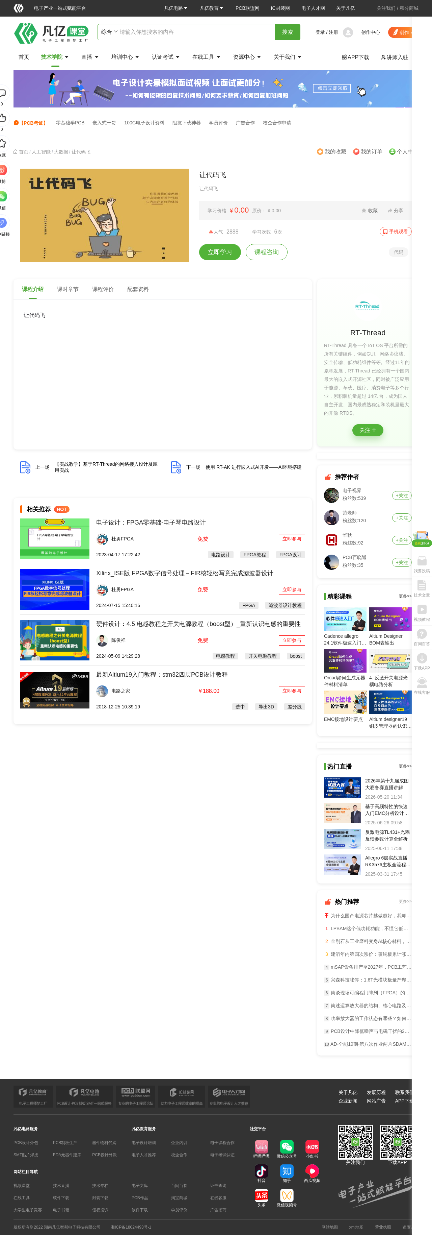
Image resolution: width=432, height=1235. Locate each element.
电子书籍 (61, 1210)
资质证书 (410, 1227)
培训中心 (125, 57)
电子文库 (140, 1185)
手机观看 (398, 231)
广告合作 (245, 122)
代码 (398, 252)
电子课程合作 (222, 1142)
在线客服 (218, 1197)
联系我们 (404, 1092)
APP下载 (355, 57)
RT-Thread (368, 333)
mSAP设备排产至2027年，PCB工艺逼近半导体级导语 (368, 967)
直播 (90, 57)
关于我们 (288, 57)
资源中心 (247, 57)
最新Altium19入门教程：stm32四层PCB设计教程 (162, 674)
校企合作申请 (277, 122)
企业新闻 (348, 1101)
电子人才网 (313, 8)
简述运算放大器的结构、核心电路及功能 (368, 1006)
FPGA (248, 605)
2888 (232, 232)
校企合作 (179, 1155)
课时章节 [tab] (68, 289)
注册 (333, 32)
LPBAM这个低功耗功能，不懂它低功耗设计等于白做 (368, 928)
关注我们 (386, 8)
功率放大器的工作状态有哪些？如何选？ (368, 1018)
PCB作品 (140, 1197)
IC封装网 (280, 8)
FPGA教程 (255, 554)
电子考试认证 (222, 1155)
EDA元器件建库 (67, 1155)
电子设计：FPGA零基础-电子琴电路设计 (151, 522)
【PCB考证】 (31, 123)
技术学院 (55, 57)
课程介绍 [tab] (33, 289)
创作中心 (370, 32)
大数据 (61, 151)
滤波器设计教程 (285, 605)
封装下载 (100, 1197)
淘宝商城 (179, 1197)
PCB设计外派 (104, 1155)
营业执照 (383, 1227)
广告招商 (218, 1210)
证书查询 (218, 1185)
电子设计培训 (144, 1142)
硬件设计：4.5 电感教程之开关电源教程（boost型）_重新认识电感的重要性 (198, 624)
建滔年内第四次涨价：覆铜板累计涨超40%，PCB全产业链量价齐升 (368, 954)
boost (296, 656)
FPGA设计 (290, 554)
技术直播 (61, 1185)
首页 (24, 57)
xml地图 (356, 1227)
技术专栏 (100, 1185)
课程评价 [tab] (103, 289)
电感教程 (225, 656)
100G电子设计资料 (144, 122)
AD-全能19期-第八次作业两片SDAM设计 (368, 1044)
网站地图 (330, 1227)
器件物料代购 (104, 1142)
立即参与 (291, 538)
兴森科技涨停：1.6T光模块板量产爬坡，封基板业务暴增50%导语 (368, 980)
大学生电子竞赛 (28, 1210)
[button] (176, 8)
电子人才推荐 (144, 1155)
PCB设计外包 (26, 1142)
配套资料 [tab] (138, 289)
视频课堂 (22, 1185)
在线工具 (206, 57)
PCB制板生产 (65, 1142)
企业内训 (179, 1142)
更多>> (405, 596)
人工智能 (41, 151)
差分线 (295, 706)
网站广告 (376, 1101)
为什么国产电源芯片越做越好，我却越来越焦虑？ (368, 915)
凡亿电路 (176, 8)
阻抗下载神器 (186, 122)
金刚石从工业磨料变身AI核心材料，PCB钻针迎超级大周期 (368, 941)
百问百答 (179, 1185)
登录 (320, 32)
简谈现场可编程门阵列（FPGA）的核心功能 (368, 993)
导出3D (266, 706)
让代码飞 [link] (81, 151)
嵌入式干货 (104, 122)
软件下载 (61, 1197)
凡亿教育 (212, 8)
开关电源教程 (262, 656)
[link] (23, 151)
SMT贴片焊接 (26, 1155)
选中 (240, 706)
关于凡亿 (345, 8)
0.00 (241, 210)
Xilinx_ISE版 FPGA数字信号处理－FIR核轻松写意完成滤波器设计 (184, 573)
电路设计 (220, 554)
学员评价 (218, 122)
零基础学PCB (70, 122)
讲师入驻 (394, 57)
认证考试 (166, 57)
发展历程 (376, 1092)
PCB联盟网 (248, 8)
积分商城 (409, 8)
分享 (398, 210)
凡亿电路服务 (26, 1129)
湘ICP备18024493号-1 (131, 1227)
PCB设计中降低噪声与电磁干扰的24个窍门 (368, 1031)
